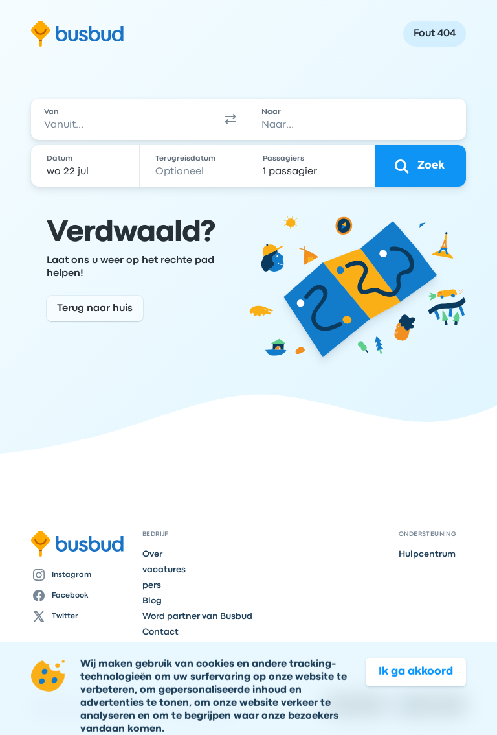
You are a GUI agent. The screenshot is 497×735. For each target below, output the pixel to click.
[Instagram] (81, 575)
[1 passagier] (312, 166)
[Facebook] (81, 595)
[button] (230, 119)
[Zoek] (420, 166)
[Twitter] (81, 616)
